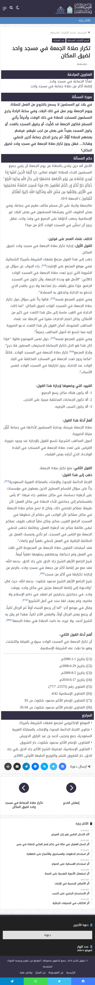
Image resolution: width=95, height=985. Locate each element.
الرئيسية (84, 32)
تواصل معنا (26, 972)
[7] (24, 599)
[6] (42, 573)
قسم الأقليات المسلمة (63, 32)
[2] (53, 298)
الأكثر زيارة (84, 20)
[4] (71, 351)
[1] (44, 265)
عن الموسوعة (55, 972)
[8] (8, 619)
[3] (53, 338)
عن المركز (40, 972)
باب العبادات (58, 40)
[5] (7, 481)
